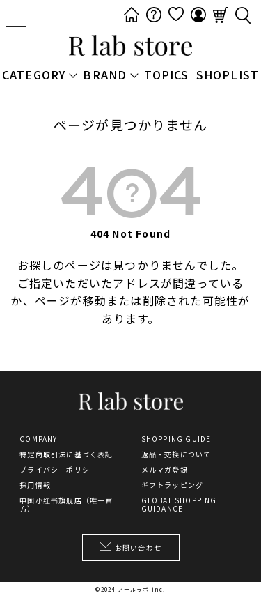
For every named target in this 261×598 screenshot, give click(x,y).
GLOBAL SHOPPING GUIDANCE (179, 504)
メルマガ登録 (164, 470)
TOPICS (166, 74)
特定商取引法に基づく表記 (66, 454)
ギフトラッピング (172, 485)
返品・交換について (176, 454)
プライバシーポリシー (58, 470)
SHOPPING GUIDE (176, 439)
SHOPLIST (228, 74)
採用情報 (35, 485)
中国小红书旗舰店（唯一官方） (66, 504)
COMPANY (38, 439)
